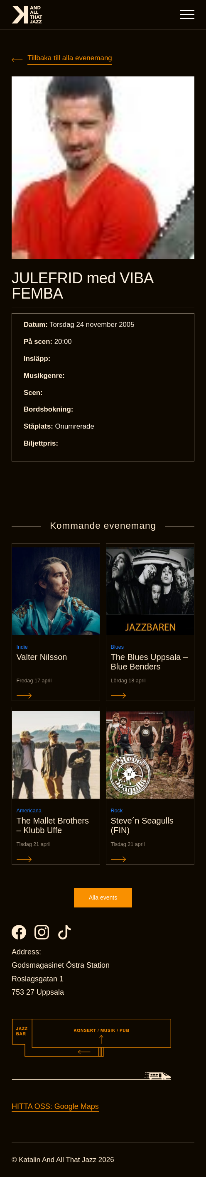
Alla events (103, 897)
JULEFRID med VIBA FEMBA (82, 286)
